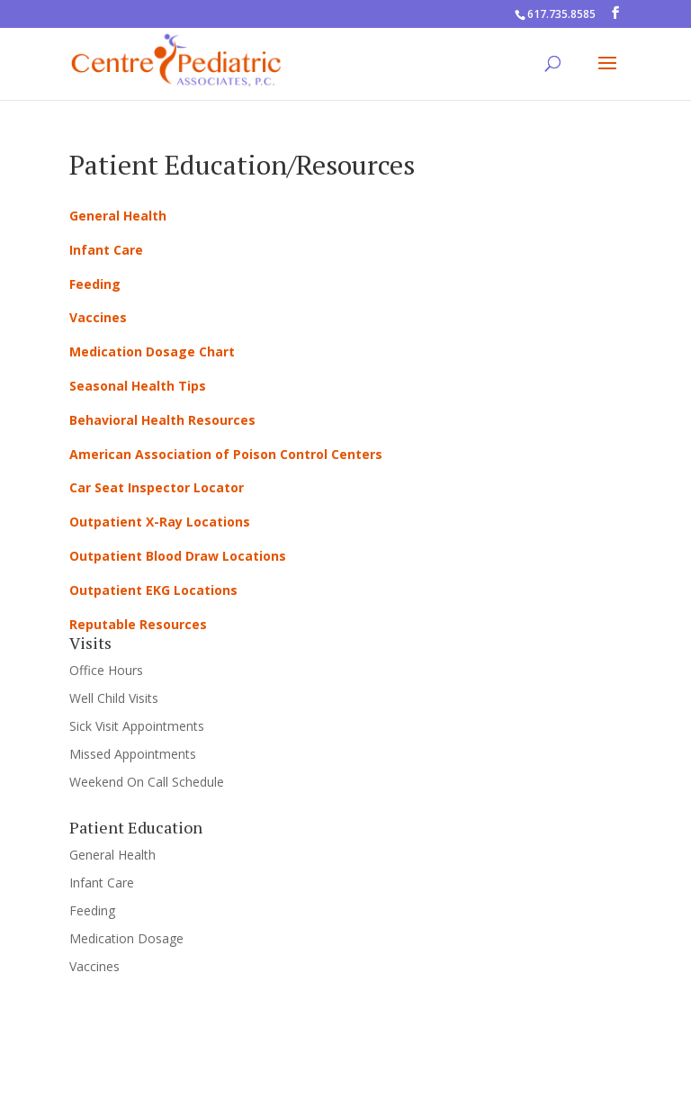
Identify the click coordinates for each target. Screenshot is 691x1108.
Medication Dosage (126, 938)
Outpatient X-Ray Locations (159, 521)
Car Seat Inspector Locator (156, 487)
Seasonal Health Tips (137, 385)
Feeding (95, 284)
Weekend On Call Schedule (146, 781)
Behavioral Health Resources (162, 419)
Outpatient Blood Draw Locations (177, 555)
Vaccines (98, 317)
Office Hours (106, 670)
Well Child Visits (113, 698)
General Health (117, 215)
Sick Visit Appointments (136, 725)
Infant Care (106, 249)
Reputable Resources (138, 624)
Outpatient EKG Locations (153, 590)
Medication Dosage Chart (152, 351)
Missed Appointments (132, 753)
